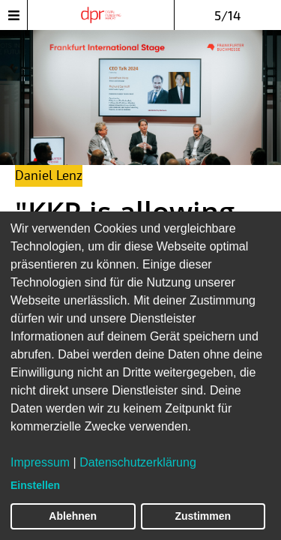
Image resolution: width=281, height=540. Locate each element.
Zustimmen (203, 516)
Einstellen (35, 485)
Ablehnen (73, 516)
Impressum (40, 462)
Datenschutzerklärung (137, 462)
